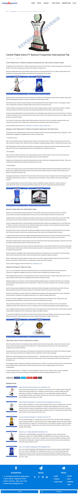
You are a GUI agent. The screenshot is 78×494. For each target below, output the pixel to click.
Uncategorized (13, 11)
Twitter (23, 377)
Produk (46, 3)
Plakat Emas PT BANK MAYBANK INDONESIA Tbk (33, 432)
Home (33, 3)
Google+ (29, 377)
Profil (39, 3)
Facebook (17, 377)
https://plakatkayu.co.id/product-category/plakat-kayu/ (37, 125)
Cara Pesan (56, 3)
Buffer (40, 377)
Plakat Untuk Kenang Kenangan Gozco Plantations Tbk (34, 387)
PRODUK (56, 479)
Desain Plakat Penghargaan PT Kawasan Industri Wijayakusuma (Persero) (40, 402)
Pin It (35, 377)
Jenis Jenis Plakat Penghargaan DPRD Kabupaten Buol (34, 447)
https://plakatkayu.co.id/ (36, 263)
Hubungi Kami (66, 3)
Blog (74, 3)
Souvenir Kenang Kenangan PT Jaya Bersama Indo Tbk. (35, 417)
